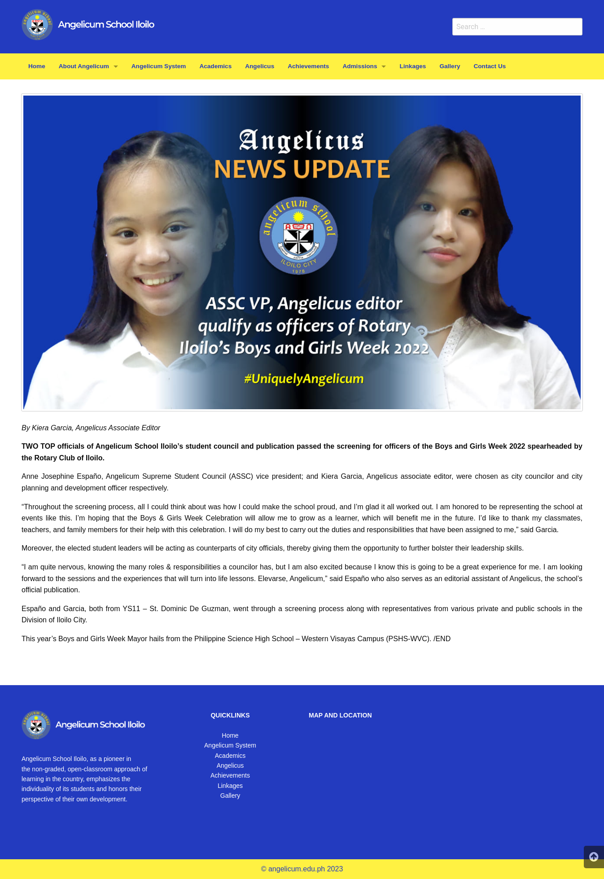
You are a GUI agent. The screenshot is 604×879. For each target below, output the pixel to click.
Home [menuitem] (36, 66)
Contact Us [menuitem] (490, 66)
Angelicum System (230, 745)
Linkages (230, 785)
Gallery (230, 795)
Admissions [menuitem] (359, 66)
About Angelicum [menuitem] (84, 66)
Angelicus (230, 765)
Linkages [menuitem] (412, 66)
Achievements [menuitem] (308, 66)
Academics (230, 755)
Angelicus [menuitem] (259, 66)
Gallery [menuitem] (449, 66)
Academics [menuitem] (215, 66)
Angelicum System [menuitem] (158, 66)
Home (230, 735)
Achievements (230, 775)
